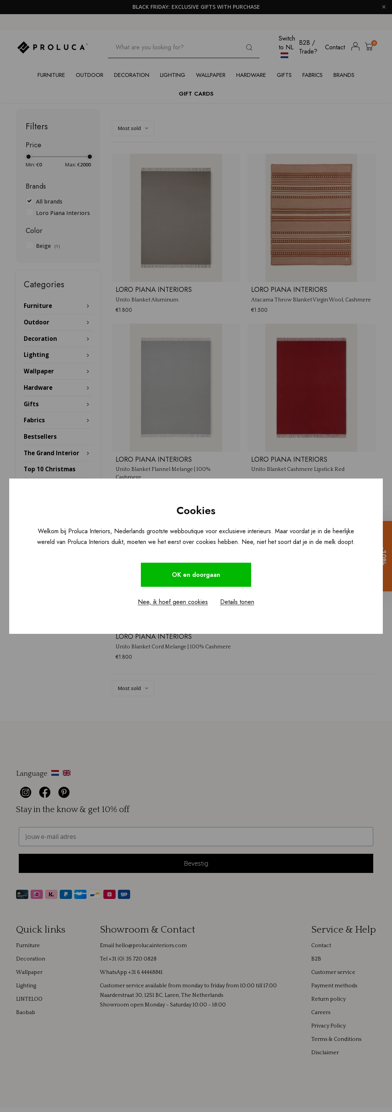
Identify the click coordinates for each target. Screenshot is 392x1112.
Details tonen (237, 602)
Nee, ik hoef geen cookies (173, 602)
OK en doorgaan (196, 574)
